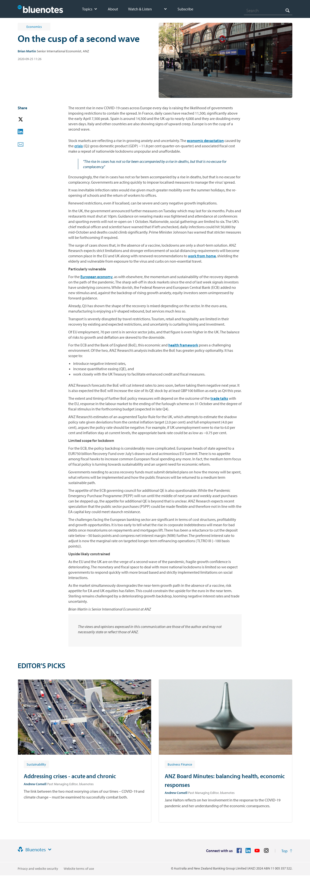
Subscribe (185, 9)
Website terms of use (79, 868)
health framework (183, 345)
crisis (78, 145)
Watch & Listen (140, 9)
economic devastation (205, 140)
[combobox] (268, 10)
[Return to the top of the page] (286, 851)
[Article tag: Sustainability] (36, 764)
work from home (202, 255)
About (113, 9)
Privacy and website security (38, 868)
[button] (27, 119)
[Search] (268, 10)
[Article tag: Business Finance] (180, 764)
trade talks (219, 398)
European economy (96, 276)
